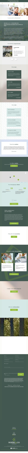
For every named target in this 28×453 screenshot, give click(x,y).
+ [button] (25, 173)
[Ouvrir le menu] (24, 3)
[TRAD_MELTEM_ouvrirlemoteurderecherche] (2, 3)
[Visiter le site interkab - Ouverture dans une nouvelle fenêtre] (14, 436)
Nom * (5, 357)
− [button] (25, 174)
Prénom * (17, 357)
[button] (16, 61)
